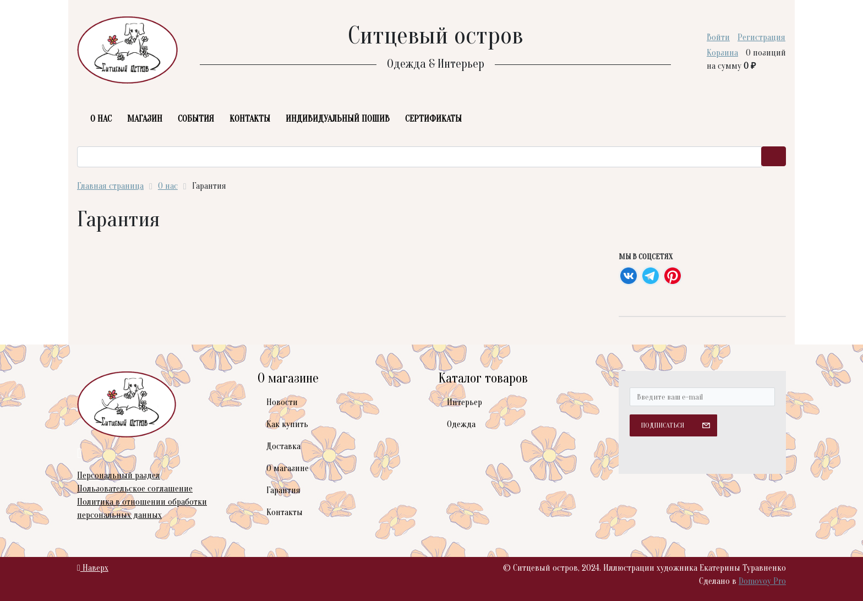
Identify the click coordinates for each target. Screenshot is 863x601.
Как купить (287, 424)
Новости (282, 402)
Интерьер (464, 402)
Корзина (722, 53)
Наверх (92, 568)
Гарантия (283, 490)
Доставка (283, 446)
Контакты (284, 512)
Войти (718, 37)
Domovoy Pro (762, 581)
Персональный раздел (118, 475)
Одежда (461, 424)
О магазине (287, 468)
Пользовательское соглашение (135, 489)
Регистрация (761, 37)
